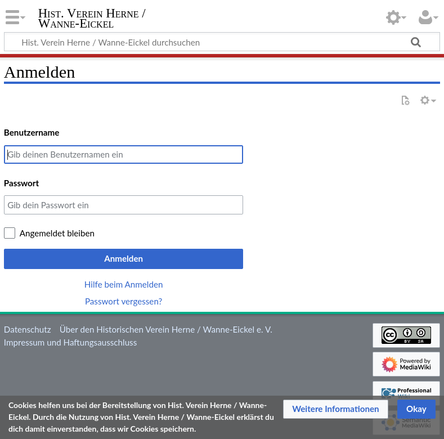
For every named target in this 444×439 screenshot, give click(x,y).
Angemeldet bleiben (57, 233)
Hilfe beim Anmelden (123, 284)
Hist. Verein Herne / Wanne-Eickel (92, 18)
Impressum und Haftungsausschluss (70, 342)
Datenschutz (27, 329)
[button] (335, 409)
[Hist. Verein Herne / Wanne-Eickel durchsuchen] (222, 42)
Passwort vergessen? (123, 301)
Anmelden (123, 258)
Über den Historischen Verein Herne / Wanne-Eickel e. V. (166, 329)
